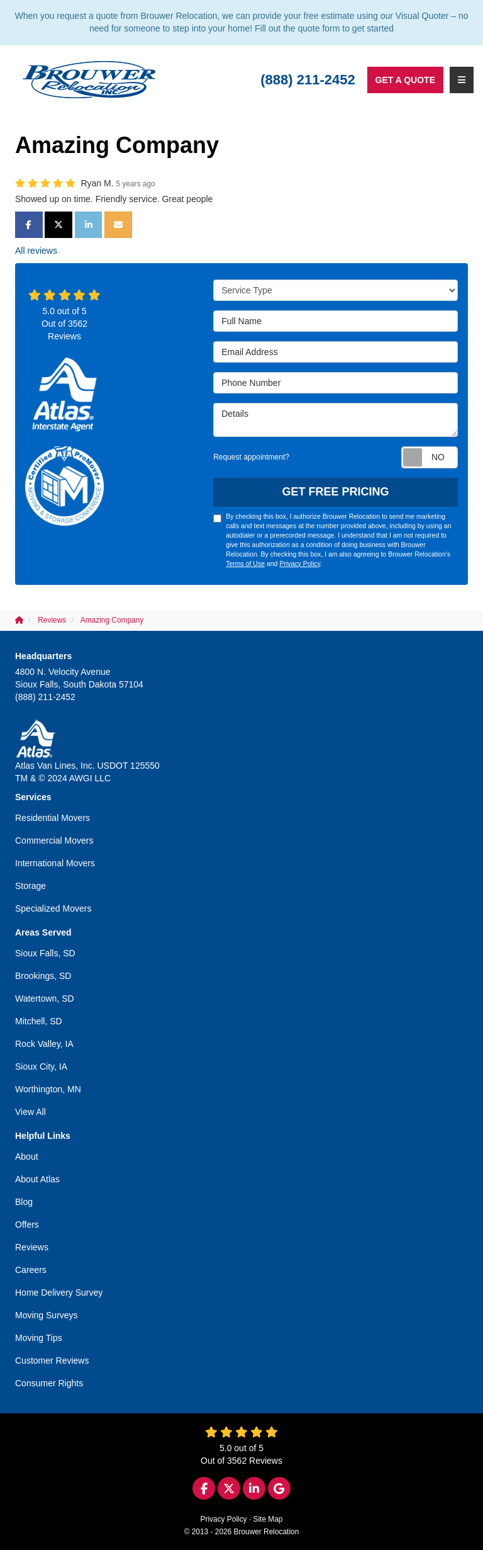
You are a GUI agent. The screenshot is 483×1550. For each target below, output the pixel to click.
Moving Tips (38, 1338)
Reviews (31, 1247)
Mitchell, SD (38, 1021)
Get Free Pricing (335, 491)
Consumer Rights (49, 1383)
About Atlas (37, 1179)
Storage (30, 886)
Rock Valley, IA (44, 1044)
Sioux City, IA (41, 1066)
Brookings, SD (43, 976)
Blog (24, 1202)
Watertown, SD (44, 998)
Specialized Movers (53, 908)
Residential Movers (52, 818)
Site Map (268, 1519)
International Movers (55, 863)
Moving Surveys (46, 1315)
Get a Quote (405, 80)
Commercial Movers (54, 840)
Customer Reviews (52, 1360)
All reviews (36, 251)
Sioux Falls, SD (45, 953)
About (26, 1156)
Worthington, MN (48, 1089)
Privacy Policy (299, 563)
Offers (27, 1224)
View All (30, 1112)
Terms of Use (245, 563)
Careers (31, 1270)
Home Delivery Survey (59, 1292)
